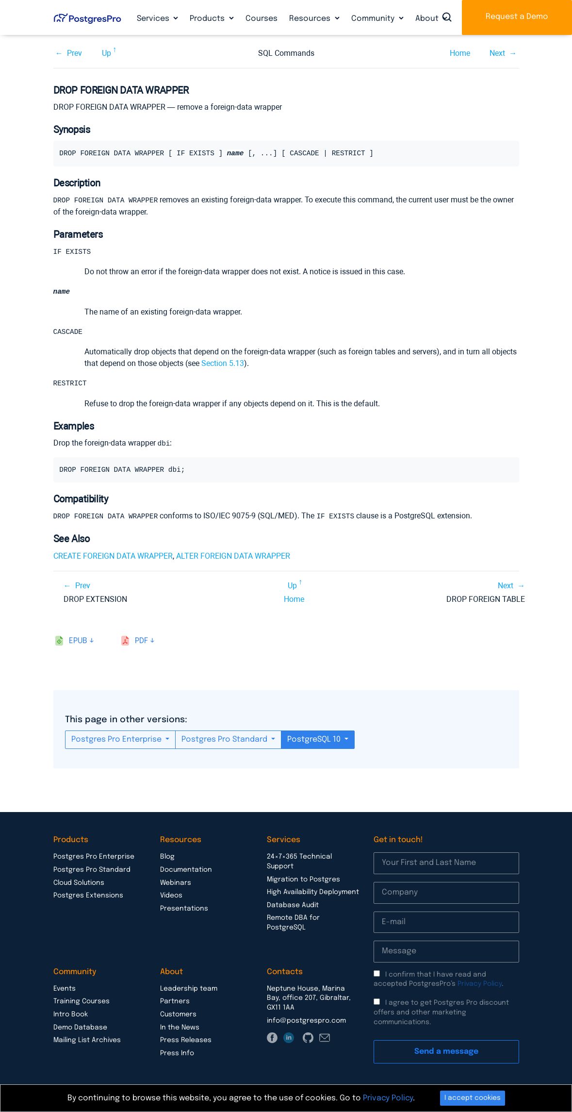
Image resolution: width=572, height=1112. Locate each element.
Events (64, 989)
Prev (74, 53)
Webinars (175, 883)
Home (460, 53)
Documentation (186, 870)
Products (208, 19)
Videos (171, 896)
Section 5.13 (222, 364)
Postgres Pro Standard (225, 740)
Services (154, 19)
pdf (141, 641)
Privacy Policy (480, 984)
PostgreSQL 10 (315, 740)
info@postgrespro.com (306, 1021)
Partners (175, 1001)
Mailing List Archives (87, 1040)
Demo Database (80, 1028)
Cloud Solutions (78, 883)
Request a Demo (517, 17)
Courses (261, 19)
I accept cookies (472, 1098)
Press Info (177, 1053)
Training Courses (81, 1001)
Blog (167, 857)
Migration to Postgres (303, 880)
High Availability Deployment (313, 892)
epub (78, 641)
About (428, 19)
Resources (310, 19)
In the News (179, 1028)
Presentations (184, 909)
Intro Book (70, 1015)
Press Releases (186, 1040)
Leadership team (188, 989)
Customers (178, 1015)
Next (497, 53)
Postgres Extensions (88, 896)
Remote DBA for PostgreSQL (293, 923)
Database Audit (293, 905)
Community (373, 19)
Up (106, 53)
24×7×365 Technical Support (299, 862)
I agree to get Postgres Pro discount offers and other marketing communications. (441, 1013)
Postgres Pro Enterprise (117, 740)
